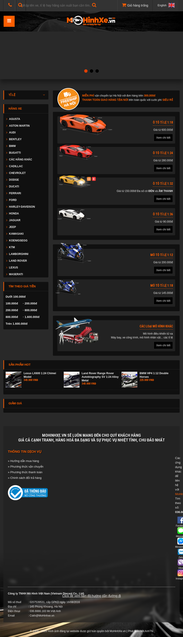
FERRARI (15, 193)
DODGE (14, 179)
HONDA (14, 213)
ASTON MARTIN (19, 125)
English (166, 5)
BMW (12, 146)
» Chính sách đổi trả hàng (24, 477)
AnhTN (149, 631)
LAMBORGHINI (18, 254)
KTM (12, 247)
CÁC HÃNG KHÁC (20, 159)
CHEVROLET (17, 173)
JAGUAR (14, 220)
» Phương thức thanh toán (25, 472)
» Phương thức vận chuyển (25, 466)
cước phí (156, 99)
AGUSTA (14, 119)
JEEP (12, 227)
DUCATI (14, 186)
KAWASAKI (16, 233)
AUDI (12, 132)
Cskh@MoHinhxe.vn (42, 615)
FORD (13, 200)
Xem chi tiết (163, 137)
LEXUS (13, 267)
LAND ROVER (18, 260)
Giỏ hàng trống (135, 5)
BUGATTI (15, 152)
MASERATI (16, 274)
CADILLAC (16, 166)
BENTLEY (15, 139)
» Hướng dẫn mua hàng (23, 461)
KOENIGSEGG (18, 240)
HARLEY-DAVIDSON (22, 206)
